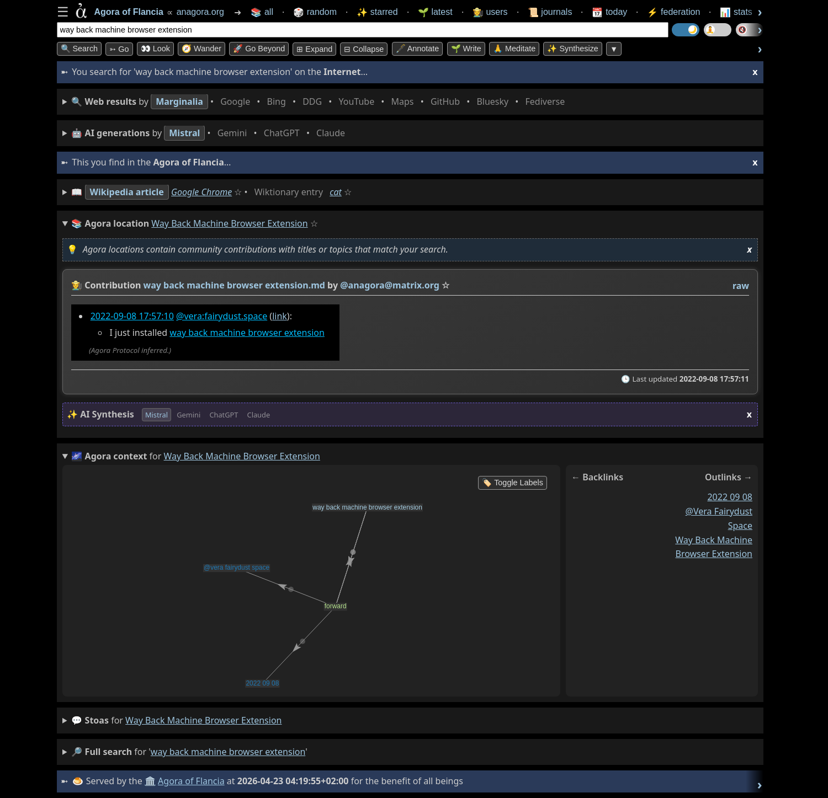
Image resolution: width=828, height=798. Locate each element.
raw (740, 286)
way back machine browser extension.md (234, 285)
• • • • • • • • (320, 101)
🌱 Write (466, 48)
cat (336, 192)
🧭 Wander (201, 48)
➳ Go (119, 49)
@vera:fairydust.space (221, 316)
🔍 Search (79, 48)
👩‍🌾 (76, 285)
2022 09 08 (729, 497)
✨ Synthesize (572, 48)
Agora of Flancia (191, 781)
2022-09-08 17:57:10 (131, 316)
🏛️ (150, 781)
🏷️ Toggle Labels (512, 482)
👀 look (155, 48)
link (279, 316)
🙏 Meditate (514, 48)
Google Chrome (201, 192)
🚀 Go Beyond (259, 48)
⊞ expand (314, 49)
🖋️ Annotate (417, 48)
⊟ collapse (364, 49)
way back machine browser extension (247, 332)
